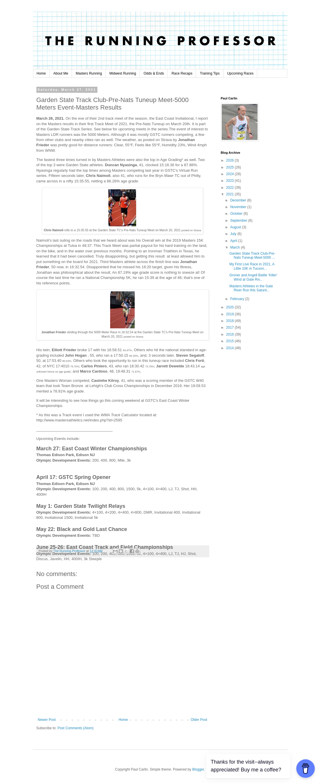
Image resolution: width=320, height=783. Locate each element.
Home (41, 73)
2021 (230, 194)
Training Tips (209, 73)
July (233, 234)
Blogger (198, 769)
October (236, 214)
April (234, 241)
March (235, 247)
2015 (230, 341)
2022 (230, 188)
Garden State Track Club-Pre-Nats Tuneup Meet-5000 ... (252, 255)
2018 (230, 321)
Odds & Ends (154, 73)
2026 (230, 160)
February (237, 299)
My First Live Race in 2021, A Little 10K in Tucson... (251, 266)
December (238, 200)
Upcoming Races (240, 73)
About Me (60, 73)
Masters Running (89, 73)
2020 (230, 307)
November (238, 207)
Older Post (199, 720)
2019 (230, 314)
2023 (230, 181)
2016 (230, 334)
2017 (230, 327)
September (239, 221)
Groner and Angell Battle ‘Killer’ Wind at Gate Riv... (253, 277)
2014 (230, 348)
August (236, 227)
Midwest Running (123, 73)
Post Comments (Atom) (76, 728)
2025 (230, 167)
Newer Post (47, 720)
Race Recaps (181, 73)
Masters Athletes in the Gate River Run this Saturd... (251, 288)
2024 (230, 174)
